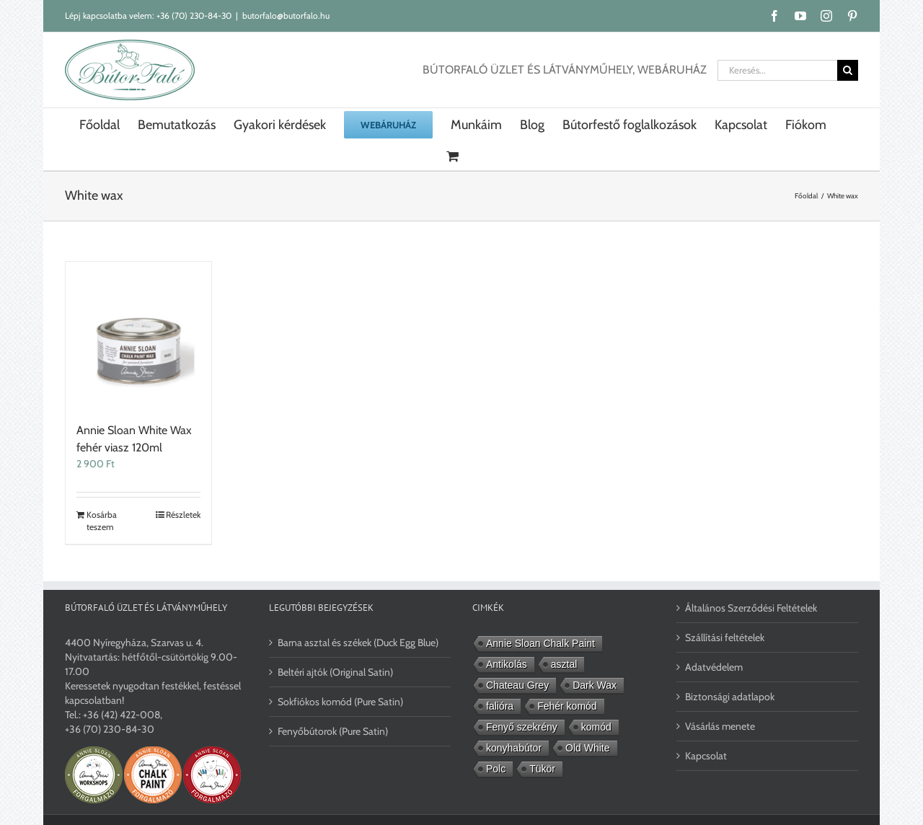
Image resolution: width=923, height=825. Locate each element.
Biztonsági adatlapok (729, 696)
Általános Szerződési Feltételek (751, 607)
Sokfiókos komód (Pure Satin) (340, 701)
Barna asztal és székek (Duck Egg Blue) (358, 642)
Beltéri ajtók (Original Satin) (335, 672)
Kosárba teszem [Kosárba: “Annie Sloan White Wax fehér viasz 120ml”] (102, 520)
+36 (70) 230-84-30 (193, 15)
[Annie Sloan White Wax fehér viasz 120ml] (138, 334)
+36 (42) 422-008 (121, 714)
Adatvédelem (714, 667)
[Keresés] (847, 70)
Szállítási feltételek (724, 637)
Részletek (183, 514)
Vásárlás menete (720, 726)
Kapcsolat (706, 755)
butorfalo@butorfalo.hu (286, 15)
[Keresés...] (777, 70)
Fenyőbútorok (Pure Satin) (333, 731)
